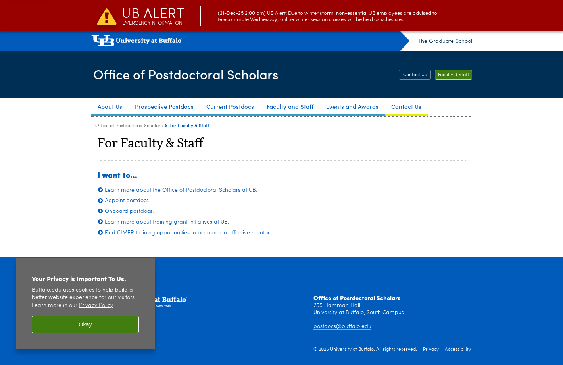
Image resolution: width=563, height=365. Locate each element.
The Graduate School (445, 41)
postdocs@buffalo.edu (342, 326)
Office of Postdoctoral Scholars (192, 74)
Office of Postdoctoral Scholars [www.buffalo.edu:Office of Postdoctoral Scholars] (129, 126)
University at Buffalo (352, 349)
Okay (85, 324)
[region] (85, 303)
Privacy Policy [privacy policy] (96, 306)
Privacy (431, 349)
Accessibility (458, 349)
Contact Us (415, 75)
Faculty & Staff (453, 75)
